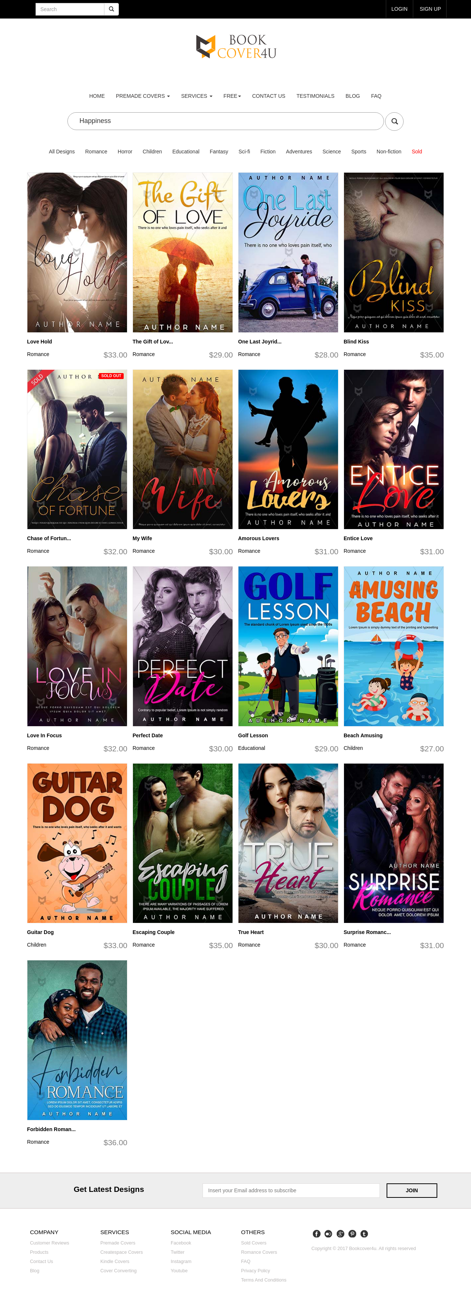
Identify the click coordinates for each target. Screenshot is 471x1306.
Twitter (177, 1252)
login (399, 9)
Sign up (430, 9)
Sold (417, 151)
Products (39, 1252)
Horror (125, 151)
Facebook (181, 1243)
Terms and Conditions (264, 1280)
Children (152, 151)
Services (196, 96)
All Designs (62, 151)
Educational (185, 151)
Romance (96, 151)
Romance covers (259, 1252)
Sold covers (254, 1243)
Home (97, 96)
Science (332, 151)
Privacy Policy (255, 1270)
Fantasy (219, 151)
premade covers (143, 96)
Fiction (267, 151)
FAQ (376, 96)
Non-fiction (389, 151)
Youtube (179, 1270)
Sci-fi (244, 151)
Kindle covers (114, 1261)
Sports (358, 151)
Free (232, 96)
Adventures (299, 151)
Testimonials (316, 96)
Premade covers (118, 1243)
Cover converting (118, 1270)
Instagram (181, 1261)
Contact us (268, 96)
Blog (352, 96)
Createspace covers (121, 1252)
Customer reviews (49, 1243)
